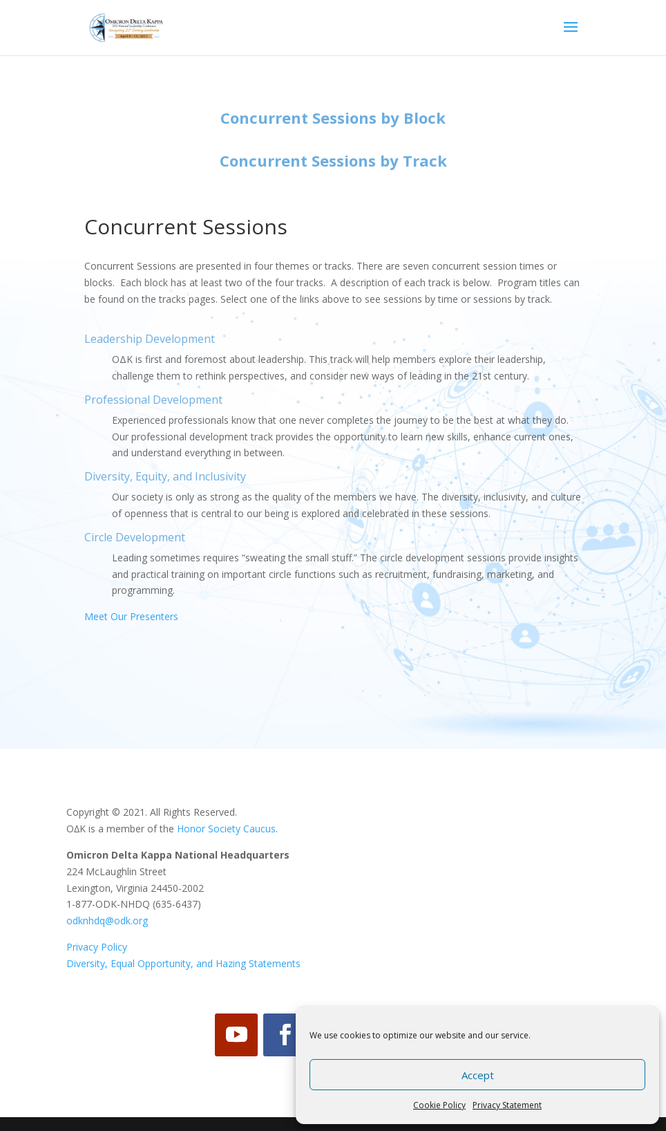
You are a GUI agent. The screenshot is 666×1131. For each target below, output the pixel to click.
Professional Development (153, 399)
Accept (478, 1075)
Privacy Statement (507, 1105)
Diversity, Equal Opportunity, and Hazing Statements (183, 963)
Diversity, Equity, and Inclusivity (165, 476)
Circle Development (134, 537)
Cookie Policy (439, 1105)
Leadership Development (149, 338)
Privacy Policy (96, 946)
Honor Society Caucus (226, 828)
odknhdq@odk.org (107, 920)
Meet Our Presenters (131, 616)
